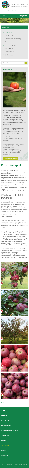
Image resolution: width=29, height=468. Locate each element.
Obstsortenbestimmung (13, 38)
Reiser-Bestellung (11, 45)
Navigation (23, 16)
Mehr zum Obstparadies (11, 158)
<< (2, 402)
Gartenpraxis (5, 435)
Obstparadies (5, 445)
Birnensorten (9, 35)
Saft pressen (9, 48)
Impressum (14, 466)
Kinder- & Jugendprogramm (9, 430)
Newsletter (18, 11)
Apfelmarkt (8, 42)
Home (3, 410)
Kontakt (10, 11)
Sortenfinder (9, 55)
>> (3, 402)
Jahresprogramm (6, 425)
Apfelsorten (9, 32)
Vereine (3, 440)
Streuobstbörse (10, 51)
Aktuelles (4, 415)
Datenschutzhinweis (22, 466)
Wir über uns (5, 420)
